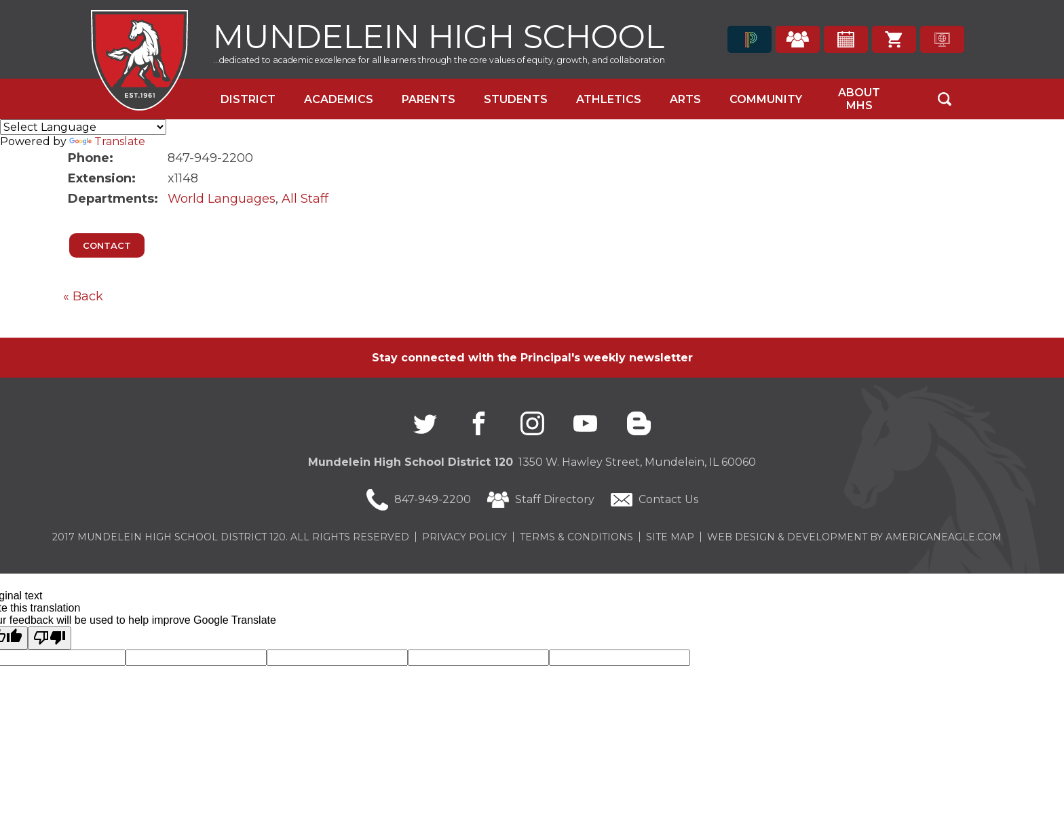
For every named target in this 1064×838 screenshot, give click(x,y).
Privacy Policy (464, 537)
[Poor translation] (49, 638)
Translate (107, 141)
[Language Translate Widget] (83, 127)
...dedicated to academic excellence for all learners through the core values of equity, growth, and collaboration (439, 60)
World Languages (222, 198)
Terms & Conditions (576, 537)
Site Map (670, 537)
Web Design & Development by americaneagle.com (854, 537)
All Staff (305, 198)
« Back (83, 296)
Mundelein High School (438, 35)
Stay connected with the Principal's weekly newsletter (532, 357)
